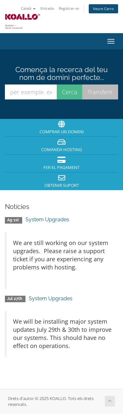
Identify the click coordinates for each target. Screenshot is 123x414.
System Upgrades (47, 219)
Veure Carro (103, 8)
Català (28, 8)
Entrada (47, 8)
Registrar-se (69, 8)
